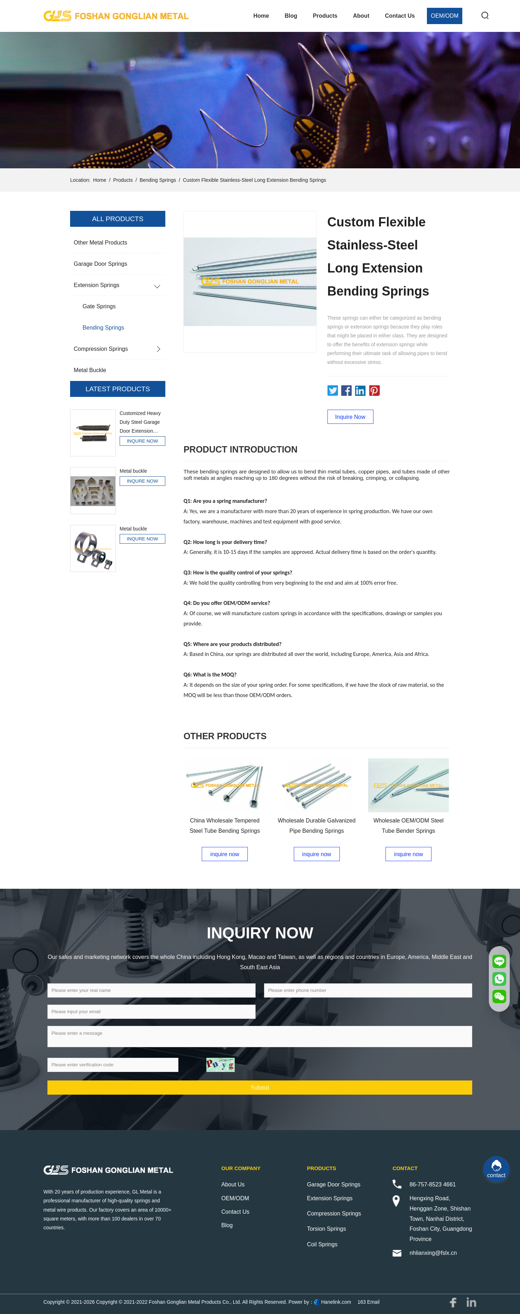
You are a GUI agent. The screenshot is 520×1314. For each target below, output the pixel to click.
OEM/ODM (444, 16)
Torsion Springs (326, 1229)
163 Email (366, 1302)
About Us (233, 1184)
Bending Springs (157, 180)
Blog (227, 1225)
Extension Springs (96, 285)
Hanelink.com (336, 1302)
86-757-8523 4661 (433, 1184)
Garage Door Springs (100, 264)
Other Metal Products (100, 243)
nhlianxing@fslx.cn (433, 1253)
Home (99, 180)
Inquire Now (350, 417)
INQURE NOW (142, 441)
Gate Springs (98, 306)
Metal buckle (90, 370)
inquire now (224, 854)
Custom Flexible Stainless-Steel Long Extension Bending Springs (254, 180)
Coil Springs (322, 1244)
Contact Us (235, 1212)
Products (123, 180)
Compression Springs (101, 349)
